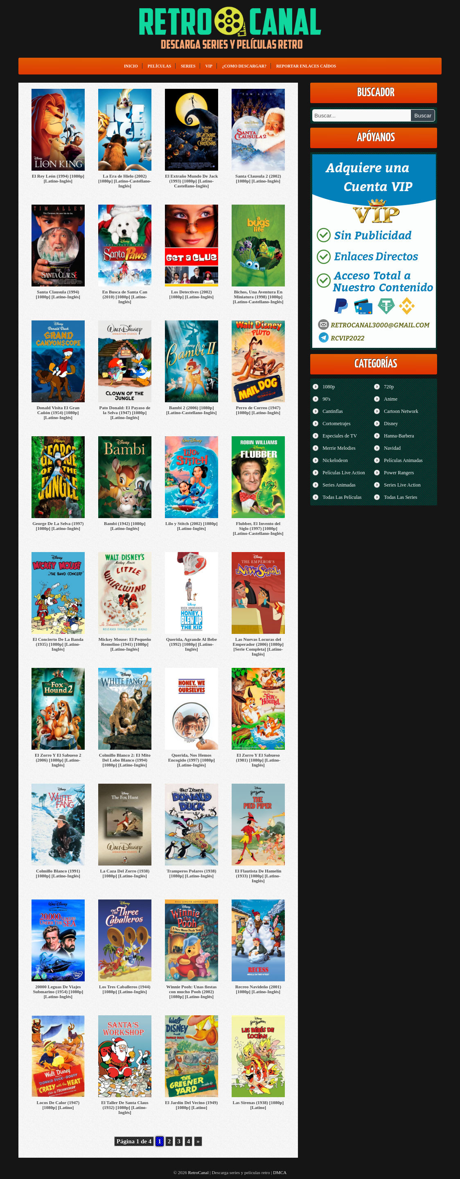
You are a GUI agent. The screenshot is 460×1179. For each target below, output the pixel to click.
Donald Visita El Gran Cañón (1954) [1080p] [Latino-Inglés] (57, 412)
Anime (390, 399)
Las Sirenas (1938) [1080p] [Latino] (258, 1105)
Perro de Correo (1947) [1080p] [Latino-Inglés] (258, 410)
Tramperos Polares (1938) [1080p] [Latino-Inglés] (191, 873)
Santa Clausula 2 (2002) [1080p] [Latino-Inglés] (258, 178)
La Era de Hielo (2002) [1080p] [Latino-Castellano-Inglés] (124, 181)
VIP (208, 66)
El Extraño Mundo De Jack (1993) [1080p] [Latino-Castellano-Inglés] (191, 181)
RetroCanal (198, 1172)
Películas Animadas (403, 460)
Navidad (392, 448)
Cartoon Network (401, 411)
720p (389, 387)
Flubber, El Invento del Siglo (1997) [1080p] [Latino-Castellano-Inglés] (258, 528)
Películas (159, 66)
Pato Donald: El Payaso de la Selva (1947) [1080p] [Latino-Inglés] (124, 412)
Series (188, 66)
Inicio (131, 66)
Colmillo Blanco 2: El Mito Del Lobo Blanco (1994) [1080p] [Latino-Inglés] (125, 760)
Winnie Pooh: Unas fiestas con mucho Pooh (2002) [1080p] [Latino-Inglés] (191, 991)
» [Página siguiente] (198, 1141)
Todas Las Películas (341, 497)
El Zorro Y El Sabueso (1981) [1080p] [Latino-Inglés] (258, 760)
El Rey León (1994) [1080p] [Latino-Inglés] (58, 178)
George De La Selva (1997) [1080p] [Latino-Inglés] (57, 526)
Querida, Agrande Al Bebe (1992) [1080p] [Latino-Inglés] (191, 644)
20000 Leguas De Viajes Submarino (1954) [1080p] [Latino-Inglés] (58, 991)
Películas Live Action (343, 473)
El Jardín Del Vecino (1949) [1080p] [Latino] (191, 1105)
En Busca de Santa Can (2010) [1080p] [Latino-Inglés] (124, 296)
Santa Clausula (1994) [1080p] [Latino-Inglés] (58, 294)
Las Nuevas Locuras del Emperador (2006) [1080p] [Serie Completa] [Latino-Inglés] (258, 646)
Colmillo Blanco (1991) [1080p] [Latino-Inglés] (58, 873)
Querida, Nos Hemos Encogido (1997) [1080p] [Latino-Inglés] (191, 760)
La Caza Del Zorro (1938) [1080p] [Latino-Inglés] (124, 873)
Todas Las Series (400, 497)
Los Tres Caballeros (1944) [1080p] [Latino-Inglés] (124, 989)
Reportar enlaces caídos (306, 66)
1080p (328, 387)
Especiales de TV (339, 436)
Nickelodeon (334, 460)
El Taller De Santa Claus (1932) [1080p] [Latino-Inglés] (124, 1107)
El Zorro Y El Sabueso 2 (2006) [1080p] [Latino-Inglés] (58, 760)
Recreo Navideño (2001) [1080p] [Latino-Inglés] (258, 989)
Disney (391, 423)
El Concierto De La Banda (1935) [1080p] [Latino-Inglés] (58, 644)
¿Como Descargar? (244, 66)
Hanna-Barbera (399, 436)
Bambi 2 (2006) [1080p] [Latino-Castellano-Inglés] (191, 410)
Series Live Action (402, 485)
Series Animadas (338, 485)
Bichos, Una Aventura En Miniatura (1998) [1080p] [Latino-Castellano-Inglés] (258, 296)
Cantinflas (332, 411)
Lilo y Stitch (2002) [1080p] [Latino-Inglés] (191, 526)
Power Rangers (399, 473)
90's (326, 399)
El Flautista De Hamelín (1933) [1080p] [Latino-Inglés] (258, 875)
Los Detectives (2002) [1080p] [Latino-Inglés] (191, 294)
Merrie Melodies (338, 448)
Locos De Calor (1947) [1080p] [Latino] (58, 1105)
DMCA (279, 1172)
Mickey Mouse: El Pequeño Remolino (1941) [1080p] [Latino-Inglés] (124, 644)
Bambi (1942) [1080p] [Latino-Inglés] (124, 526)
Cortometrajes (336, 423)
